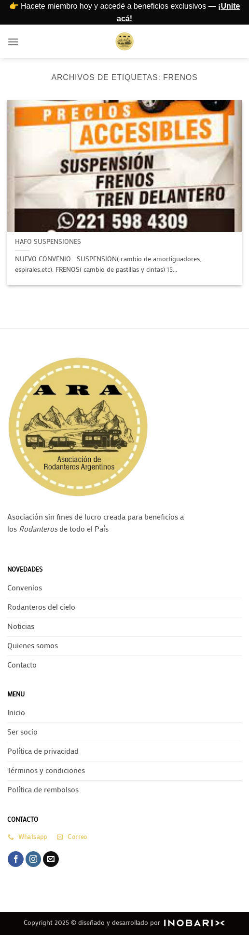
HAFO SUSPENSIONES (48, 242)
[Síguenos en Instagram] (34, 859)
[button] (13, 41)
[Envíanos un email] (51, 859)
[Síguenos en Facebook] (16, 859)
